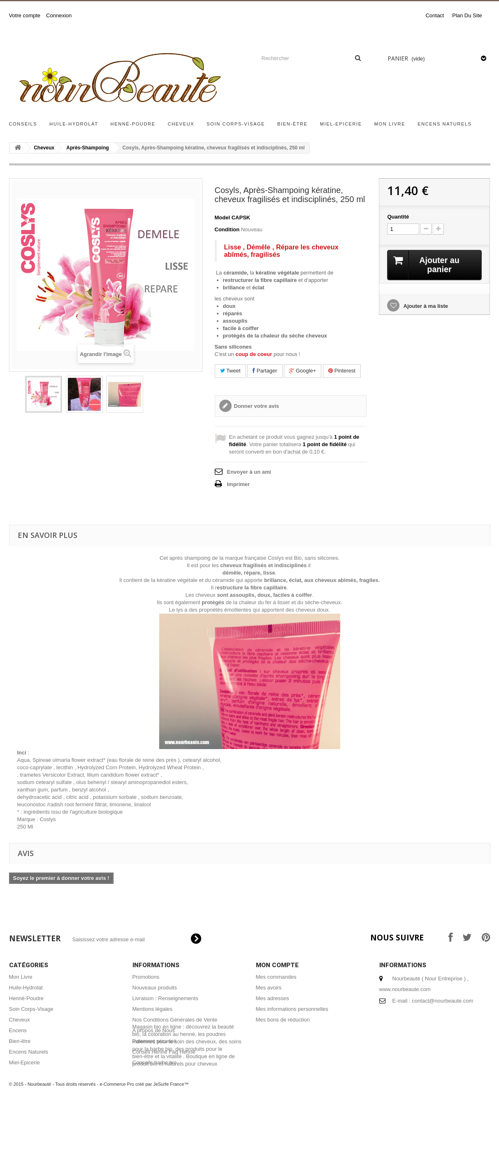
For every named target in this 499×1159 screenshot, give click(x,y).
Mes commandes (276, 977)
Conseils (23, 123)
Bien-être (292, 123)
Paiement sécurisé (154, 1041)
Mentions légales (152, 1009)
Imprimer (238, 484)
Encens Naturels (445, 123)
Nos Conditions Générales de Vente (175, 1020)
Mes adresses (272, 998)
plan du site (467, 15)
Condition (227, 229)
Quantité (398, 217)
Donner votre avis (256, 406)
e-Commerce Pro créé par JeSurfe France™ (144, 1134)
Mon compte (277, 965)
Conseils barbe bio (154, 1062)
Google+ (302, 371)
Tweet (230, 371)
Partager (265, 371)
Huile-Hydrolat (73, 123)
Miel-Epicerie (341, 123)
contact (434, 15)
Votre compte (25, 15)
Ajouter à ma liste (425, 306)
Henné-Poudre (133, 123)
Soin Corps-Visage (236, 123)
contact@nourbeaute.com (442, 1001)
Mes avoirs (269, 987)
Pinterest (341, 371)
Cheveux (181, 123)
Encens (18, 1030)
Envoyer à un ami (249, 472)
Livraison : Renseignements (165, 998)
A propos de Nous (153, 1030)
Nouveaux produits (154, 987)
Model (222, 217)
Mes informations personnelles (292, 1009)
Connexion (59, 15)
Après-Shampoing (87, 148)
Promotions (146, 977)
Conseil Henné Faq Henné (163, 1052)
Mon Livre (389, 123)
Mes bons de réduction (283, 1020)
